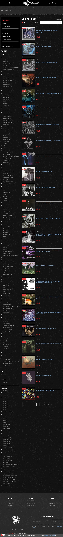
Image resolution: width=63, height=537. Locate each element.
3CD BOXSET (6, 392)
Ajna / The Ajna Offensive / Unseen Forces (11, 67)
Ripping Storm (6, 293)
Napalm (5, 238)
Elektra (5, 143)
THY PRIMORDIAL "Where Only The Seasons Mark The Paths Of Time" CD (48, 313)
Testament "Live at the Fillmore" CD (45, 391)
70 (44, 404)
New (24, 28)
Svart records (6, 323)
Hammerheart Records (8, 171)
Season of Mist (7, 304)
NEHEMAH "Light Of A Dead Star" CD (44, 203)
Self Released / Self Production (10, 306)
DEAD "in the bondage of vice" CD (44, 156)
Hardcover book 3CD (8, 456)
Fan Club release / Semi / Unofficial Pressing (11, 156)
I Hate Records (6, 183)
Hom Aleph (5, 179)
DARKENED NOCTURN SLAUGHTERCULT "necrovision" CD (49, 140)
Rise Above (6, 295)
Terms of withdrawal (31, 508)
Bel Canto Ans (6, 88)
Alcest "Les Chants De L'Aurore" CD (45, 359)
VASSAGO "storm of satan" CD (43, 109)
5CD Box (5, 397)
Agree (54, 535)
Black (5, 382)
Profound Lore (7, 278)
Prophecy (6, 283)
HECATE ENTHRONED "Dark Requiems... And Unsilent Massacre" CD (48, 219)
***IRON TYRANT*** (7, 57)
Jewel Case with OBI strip (9, 466)
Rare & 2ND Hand (7, 43)
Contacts (52, 501)
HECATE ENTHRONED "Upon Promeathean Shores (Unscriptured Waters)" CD (47, 250)
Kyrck (4, 202)
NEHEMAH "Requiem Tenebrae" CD (44, 171)
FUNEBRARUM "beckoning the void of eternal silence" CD (47, 31)
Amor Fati (5, 71)
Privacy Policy (52, 503)
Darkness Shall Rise (8, 118)
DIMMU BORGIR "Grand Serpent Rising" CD (46, 328)
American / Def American (8, 69)
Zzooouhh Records (7, 363)
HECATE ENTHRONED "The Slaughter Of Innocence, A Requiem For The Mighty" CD (48, 234)
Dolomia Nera (6, 128)
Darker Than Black (7, 116)
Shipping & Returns (31, 501)
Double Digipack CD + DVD (8, 454)
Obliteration (6, 259)
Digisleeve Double (7, 447)
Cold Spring (6, 109)
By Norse (5, 103)
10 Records (6, 61)
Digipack (6, 435)
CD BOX (5, 422)
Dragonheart (6, 133)
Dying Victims (6, 139)
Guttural (5, 169)
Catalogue (5, 20)
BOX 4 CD (5, 405)
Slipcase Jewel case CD (9, 477)
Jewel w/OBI (6, 468)
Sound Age (6, 314)
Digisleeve (6, 445)
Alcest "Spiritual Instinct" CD (43, 375)
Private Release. (7, 276)
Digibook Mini (6, 430)
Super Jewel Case (7, 483)
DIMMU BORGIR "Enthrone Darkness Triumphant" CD (48, 344)
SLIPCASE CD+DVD (7, 473)
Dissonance (6, 126)
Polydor (5, 272)
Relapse (5, 291)
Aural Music (6, 78)
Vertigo (5, 340)
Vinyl (4, 23)
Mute (4, 236)
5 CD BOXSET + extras (8, 394)
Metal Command (6, 228)
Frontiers (5, 162)
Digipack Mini (6, 441)
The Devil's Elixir (7, 329)
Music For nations (7, 234)
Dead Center (6, 120)
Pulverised (6, 285)
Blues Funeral (6, 99)
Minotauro (5, 232)
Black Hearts (6, 93)
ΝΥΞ (4, 365)
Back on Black (6, 84)
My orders (10, 505)
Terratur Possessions (8, 325)
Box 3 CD (5, 403)
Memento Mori (6, 219)
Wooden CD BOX (6, 485)
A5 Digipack (6, 399)
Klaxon (5, 198)
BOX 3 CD (5, 401)
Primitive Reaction (7, 274)
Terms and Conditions (31, 503)
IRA (4, 190)
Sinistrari (5, 310)
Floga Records (7, 158)
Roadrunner (6, 297)
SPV (4, 319)
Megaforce (6, 217)
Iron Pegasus (6, 192)
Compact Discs (6, 27)
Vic (4, 342)
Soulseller (6, 312)
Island (5, 194)
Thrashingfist (6, 333)
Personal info (10, 503)
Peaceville (6, 268)
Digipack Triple (6, 443)
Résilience (6, 300)
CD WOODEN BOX (6, 424)
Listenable (6, 207)
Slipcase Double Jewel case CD (10, 475)
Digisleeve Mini (6, 449)
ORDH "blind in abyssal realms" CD (44, 46)
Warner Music (6, 350)
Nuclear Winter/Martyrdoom (9, 257)
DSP (4, 135)
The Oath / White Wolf (8, 331)
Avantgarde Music (7, 80)
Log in (10, 501)
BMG (4, 101)
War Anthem (6, 346)
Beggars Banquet (7, 86)
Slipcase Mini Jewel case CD (9, 481)
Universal (5, 338)
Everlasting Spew (7, 154)
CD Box (5, 418)
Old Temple (6, 264)
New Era (5, 240)
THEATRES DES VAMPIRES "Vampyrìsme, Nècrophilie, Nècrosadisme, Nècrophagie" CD (48, 281)
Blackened (6, 90)
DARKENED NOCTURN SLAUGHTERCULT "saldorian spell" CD (47, 125)
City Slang (5, 107)
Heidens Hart (6, 173)
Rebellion (5, 287)
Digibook (5, 426)
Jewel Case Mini (7, 462)
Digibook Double (7, 428)
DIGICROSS (5, 432)
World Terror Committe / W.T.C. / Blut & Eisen (11, 361)
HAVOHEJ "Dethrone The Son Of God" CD (45, 265)
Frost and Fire (6, 164)
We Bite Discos (6, 357)
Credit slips (10, 508)
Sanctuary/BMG (7, 302)
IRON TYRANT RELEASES (8, 46)
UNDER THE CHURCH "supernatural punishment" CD (48, 93)
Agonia (5, 65)
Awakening (6, 82)
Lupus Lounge (6, 213)
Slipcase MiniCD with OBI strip (9, 479)
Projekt (5, 281)
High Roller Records (8, 177)
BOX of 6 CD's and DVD (8, 411)
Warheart (6, 348)
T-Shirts (5, 33)
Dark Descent (6, 114)
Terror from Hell (7, 327)
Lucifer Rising (6, 211)
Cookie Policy (52, 505)
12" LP (4, 373)
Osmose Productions (8, 266)
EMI (4, 145)
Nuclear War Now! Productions (10, 255)
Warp (4, 352)
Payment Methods (31, 505)
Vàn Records (6, 344)
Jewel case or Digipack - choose (10, 464)
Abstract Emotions (7, 63)
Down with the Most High (8, 131)
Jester (5, 196)
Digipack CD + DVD (7, 437)
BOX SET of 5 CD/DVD (7, 416)
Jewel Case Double (8, 460)
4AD (4, 59)
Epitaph (5, 150)
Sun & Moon (6, 321)
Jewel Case (6, 458)
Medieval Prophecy (7, 215)
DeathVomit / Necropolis (8, 122)
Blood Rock (6, 97)
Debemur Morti (6, 124)
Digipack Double (7, 439)
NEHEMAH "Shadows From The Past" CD (45, 187)
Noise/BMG (6, 245)
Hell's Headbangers (8, 175)
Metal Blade (6, 226)
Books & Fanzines (7, 36)
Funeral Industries (7, 166)
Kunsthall (6, 200)
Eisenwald (6, 141)
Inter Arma (6, 188)
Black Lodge (6, 95)
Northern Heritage (7, 251)
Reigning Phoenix (7, 289)
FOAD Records (6, 160)
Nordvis (5, 247)
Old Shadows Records (8, 262)
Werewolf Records (7, 359)
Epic (4, 147)
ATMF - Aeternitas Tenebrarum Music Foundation (11, 76)
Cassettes (6, 30)
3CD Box (5, 390)
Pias (4, 270)
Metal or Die (6, 230)
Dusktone (5, 137)
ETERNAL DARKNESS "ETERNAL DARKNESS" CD (46, 62)
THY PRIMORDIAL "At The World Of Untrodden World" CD (49, 297)
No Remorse (6, 249)
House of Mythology (8, 181)
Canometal (6, 105)
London (5, 209)
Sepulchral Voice (7, 308)
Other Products (7, 40)
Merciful (5, 221)
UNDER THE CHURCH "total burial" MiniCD (46, 77)
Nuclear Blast (7, 253)
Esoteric (5, 152)
